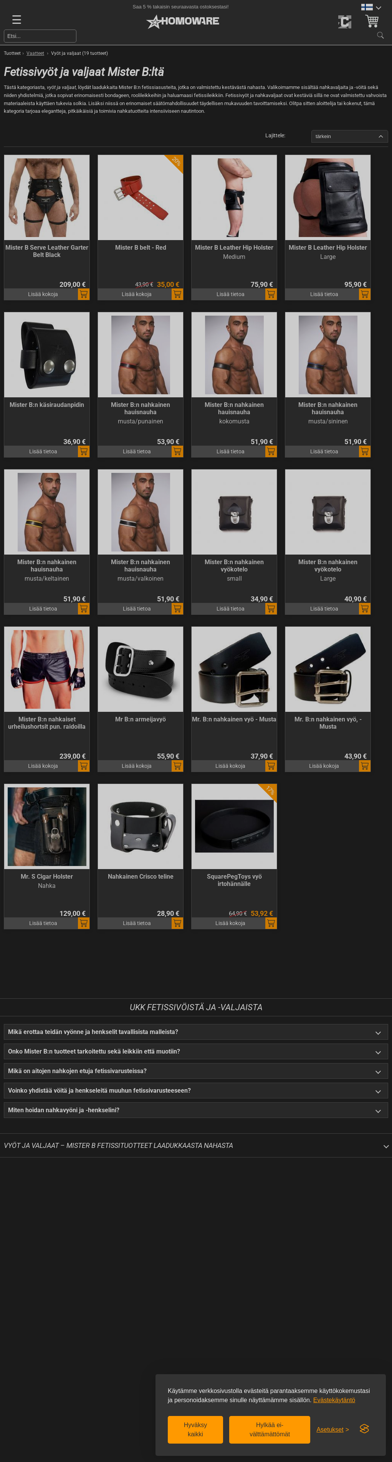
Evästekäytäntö (334, 1400)
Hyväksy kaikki (195, 1429)
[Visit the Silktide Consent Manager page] (364, 1429)
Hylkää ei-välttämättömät (270, 1429)
